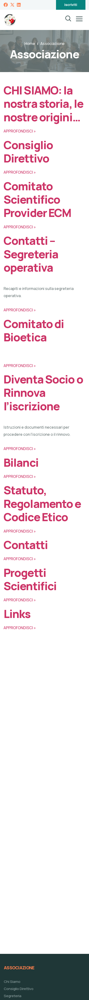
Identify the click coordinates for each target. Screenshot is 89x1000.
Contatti (26, 544)
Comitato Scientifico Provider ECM (37, 199)
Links (17, 613)
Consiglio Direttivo (28, 151)
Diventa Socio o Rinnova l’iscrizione (43, 393)
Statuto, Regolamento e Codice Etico (42, 503)
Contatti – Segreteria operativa (31, 254)
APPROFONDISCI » (20, 131)
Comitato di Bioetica (34, 330)
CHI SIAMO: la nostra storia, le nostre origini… (43, 104)
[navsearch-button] (65, 20)
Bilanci (21, 462)
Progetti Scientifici (30, 579)
